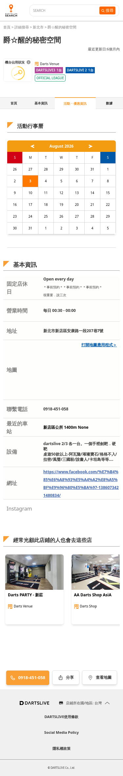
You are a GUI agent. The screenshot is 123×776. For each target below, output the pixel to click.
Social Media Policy (61, 732)
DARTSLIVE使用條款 (62, 716)
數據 (109, 103)
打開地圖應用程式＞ (99, 345)
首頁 (7, 27)
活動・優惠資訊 (75, 103)
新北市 (38, 27)
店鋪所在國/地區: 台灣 (84, 702)
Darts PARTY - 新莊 (25, 595)
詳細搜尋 (22, 27)
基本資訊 (41, 103)
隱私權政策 (61, 748)
